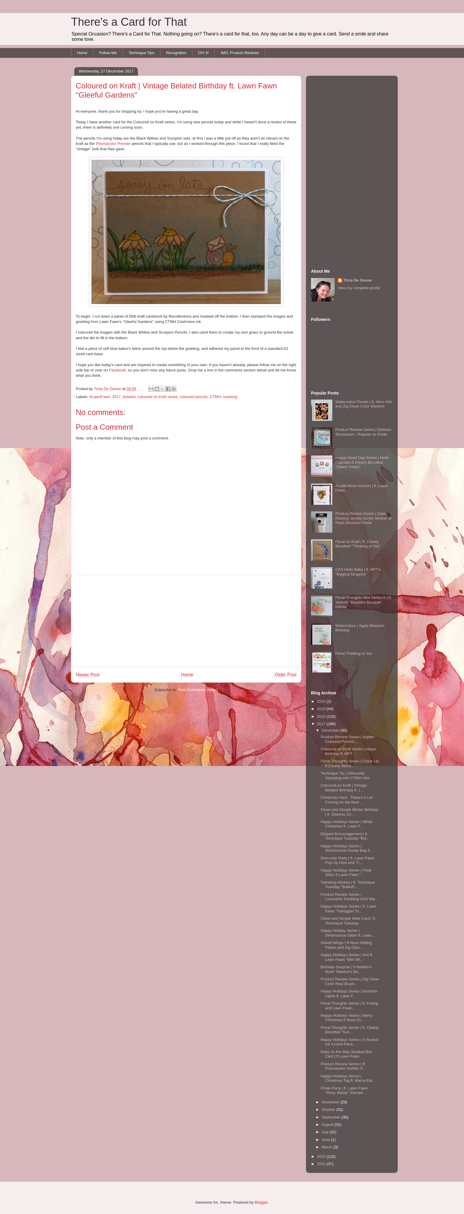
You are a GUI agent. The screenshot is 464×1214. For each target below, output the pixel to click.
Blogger (261, 1202)
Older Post (286, 674)
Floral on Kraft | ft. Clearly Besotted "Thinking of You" (358, 544)
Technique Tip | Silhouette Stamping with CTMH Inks (344, 775)
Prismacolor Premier (113, 143)
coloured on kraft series (158, 397)
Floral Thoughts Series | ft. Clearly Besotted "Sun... (349, 1029)
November (331, 1102)
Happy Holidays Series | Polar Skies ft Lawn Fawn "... (345, 872)
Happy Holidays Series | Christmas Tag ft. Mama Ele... (347, 1078)
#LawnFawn (99, 397)
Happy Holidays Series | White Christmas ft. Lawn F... (346, 824)
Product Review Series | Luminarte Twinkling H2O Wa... (349, 896)
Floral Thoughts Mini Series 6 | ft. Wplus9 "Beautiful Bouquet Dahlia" (363, 602)
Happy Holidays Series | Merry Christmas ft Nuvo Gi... (346, 1017)
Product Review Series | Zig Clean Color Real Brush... (349, 981)
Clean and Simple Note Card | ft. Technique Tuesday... (348, 920)
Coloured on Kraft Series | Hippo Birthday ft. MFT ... (348, 751)
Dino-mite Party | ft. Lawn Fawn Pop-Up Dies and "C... (347, 860)
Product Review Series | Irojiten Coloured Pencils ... (347, 739)
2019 (322, 709)
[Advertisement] (186, 620)
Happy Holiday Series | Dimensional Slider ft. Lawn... (347, 932)
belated (129, 397)
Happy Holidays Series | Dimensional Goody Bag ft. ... (347, 848)
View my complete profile (359, 288)
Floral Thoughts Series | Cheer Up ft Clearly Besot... (349, 763)
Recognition (176, 53)
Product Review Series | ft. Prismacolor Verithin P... (343, 1066)
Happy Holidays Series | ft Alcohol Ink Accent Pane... (349, 1042)
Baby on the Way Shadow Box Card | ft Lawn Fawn (346, 1054)
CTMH (215, 397)
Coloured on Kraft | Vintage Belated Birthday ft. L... (343, 787)
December (331, 730)
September (331, 1117)
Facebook (117, 370)
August (328, 1124)
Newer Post (88, 674)
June (326, 1139)
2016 (322, 1156)
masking (230, 397)
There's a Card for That (129, 22)
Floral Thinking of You (353, 653)
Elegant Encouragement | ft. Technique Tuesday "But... (345, 836)
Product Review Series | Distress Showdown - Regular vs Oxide (363, 432)
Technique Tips (141, 53)
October (329, 1109)
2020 (322, 701)
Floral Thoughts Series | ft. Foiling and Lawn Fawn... (349, 1005)
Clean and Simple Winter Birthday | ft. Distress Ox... (349, 812)
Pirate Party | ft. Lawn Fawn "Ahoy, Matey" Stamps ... (344, 1090)
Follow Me (108, 53)
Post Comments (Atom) (198, 690)
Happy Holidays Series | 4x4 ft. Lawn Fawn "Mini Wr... (346, 957)
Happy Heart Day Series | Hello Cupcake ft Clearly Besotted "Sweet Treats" (362, 462)
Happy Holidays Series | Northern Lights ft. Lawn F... (349, 993)
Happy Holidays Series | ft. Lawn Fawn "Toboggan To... (348, 908)
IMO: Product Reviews (240, 53)
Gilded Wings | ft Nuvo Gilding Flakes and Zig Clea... (346, 945)
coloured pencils (193, 397)
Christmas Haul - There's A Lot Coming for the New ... (346, 799)
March (328, 1147)
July (326, 1132)
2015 (322, 1164)
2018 (322, 716)
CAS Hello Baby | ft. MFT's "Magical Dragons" (358, 571)
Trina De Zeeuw (358, 280)
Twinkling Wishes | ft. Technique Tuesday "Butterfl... (347, 884)
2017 (116, 397)
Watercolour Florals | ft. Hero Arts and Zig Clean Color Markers (363, 404)
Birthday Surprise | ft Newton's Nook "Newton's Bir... (346, 969)
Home (82, 53)
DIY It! (203, 53)
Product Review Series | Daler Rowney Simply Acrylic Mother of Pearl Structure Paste (363, 518)
